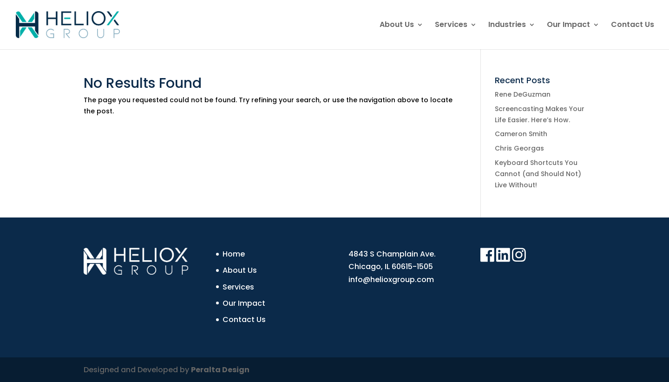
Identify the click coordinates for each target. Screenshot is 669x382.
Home (234, 254)
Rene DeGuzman (523, 94)
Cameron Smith (521, 133)
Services (451, 25)
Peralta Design (220, 369)
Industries (507, 25)
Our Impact (568, 25)
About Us (397, 25)
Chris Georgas (519, 148)
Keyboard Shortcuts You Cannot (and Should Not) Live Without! (538, 174)
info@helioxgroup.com (391, 279)
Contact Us (632, 25)
